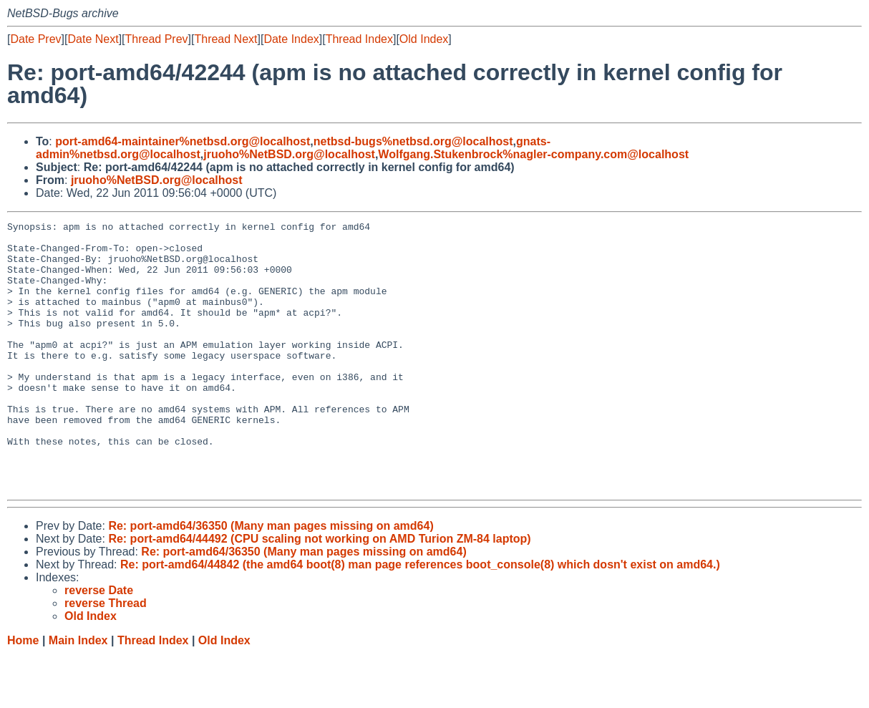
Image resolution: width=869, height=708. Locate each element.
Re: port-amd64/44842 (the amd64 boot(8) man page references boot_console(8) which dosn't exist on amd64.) (420, 618)
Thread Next (225, 39)
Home (23, 694)
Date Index (291, 39)
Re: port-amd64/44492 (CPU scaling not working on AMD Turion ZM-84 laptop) (319, 592)
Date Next (92, 39)
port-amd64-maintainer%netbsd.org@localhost (182, 141)
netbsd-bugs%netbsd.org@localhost (413, 141)
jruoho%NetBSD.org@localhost (289, 154)
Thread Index (359, 39)
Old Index (423, 39)
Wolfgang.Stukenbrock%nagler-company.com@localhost (533, 154)
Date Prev (35, 39)
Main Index (78, 694)
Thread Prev (156, 39)
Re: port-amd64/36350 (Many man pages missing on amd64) (270, 579)
